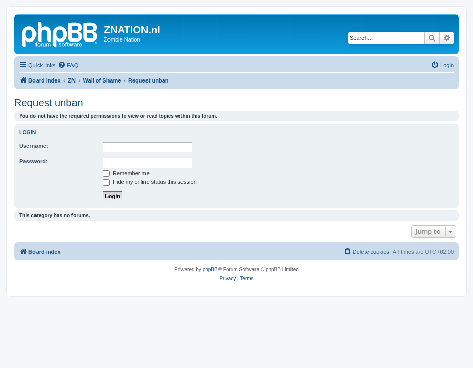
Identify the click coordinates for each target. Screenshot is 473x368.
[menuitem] (68, 65)
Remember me (126, 173)
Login (27, 132)
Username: (33, 146)
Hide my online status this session (150, 182)
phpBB (210, 269)
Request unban (48, 102)
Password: (33, 161)
